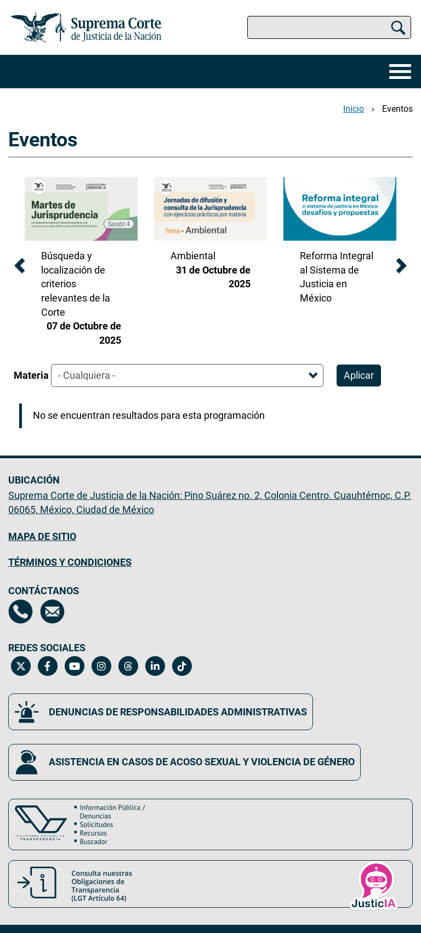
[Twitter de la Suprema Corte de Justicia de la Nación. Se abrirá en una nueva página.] (20, 666)
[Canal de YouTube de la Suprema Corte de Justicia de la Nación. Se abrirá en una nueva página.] (74, 666)
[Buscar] (398, 27)
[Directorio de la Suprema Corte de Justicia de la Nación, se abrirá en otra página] (20, 611)
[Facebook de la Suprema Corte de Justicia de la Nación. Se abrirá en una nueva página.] (47, 666)
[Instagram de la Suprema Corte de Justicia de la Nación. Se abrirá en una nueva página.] (101, 666)
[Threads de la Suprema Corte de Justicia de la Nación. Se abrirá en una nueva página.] (128, 666)
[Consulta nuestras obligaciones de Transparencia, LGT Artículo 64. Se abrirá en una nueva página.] (210, 884)
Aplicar (359, 375)
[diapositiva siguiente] (402, 262)
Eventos (397, 109)
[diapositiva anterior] (18, 262)
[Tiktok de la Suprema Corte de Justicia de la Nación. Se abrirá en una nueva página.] (181, 666)
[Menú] (397, 71)
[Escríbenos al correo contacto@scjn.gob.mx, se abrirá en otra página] (52, 611)
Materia (31, 375)
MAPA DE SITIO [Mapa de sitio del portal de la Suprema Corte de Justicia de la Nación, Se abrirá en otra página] (42, 536)
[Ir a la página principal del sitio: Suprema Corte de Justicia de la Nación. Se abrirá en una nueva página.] (86, 27)
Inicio (353, 109)
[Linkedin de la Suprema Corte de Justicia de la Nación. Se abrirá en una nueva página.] (155, 666)
